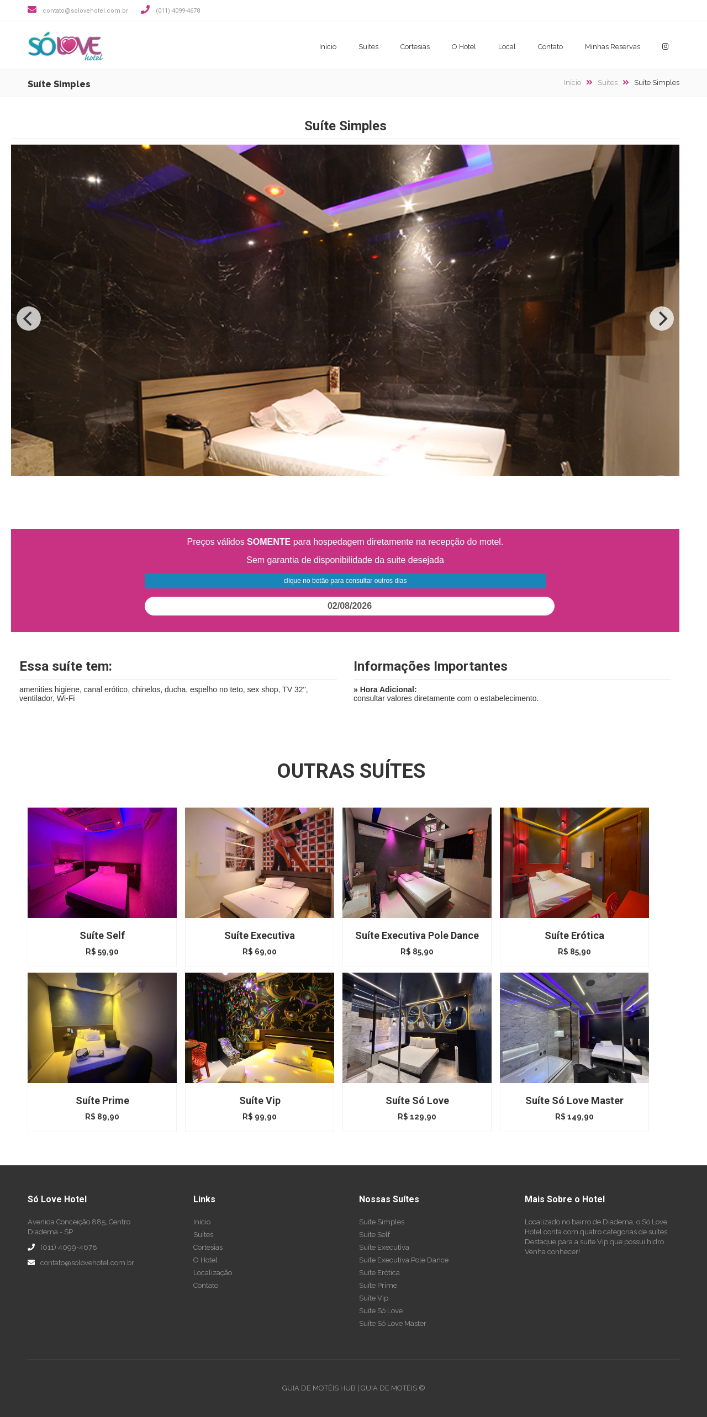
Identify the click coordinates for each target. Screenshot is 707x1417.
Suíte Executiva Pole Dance (404, 1260)
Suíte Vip (373, 1298)
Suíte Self (374, 1234)
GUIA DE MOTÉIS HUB (319, 1388)
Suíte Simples (381, 1222)
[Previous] (29, 318)
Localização (212, 1273)
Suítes (368, 47)
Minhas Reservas (612, 47)
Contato (550, 47)
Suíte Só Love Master (392, 1323)
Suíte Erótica (379, 1273)
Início (327, 47)
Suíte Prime (378, 1285)
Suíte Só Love (381, 1311)
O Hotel (464, 47)
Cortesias (415, 47)
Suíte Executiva (384, 1247)
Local (507, 47)
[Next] (662, 318)
